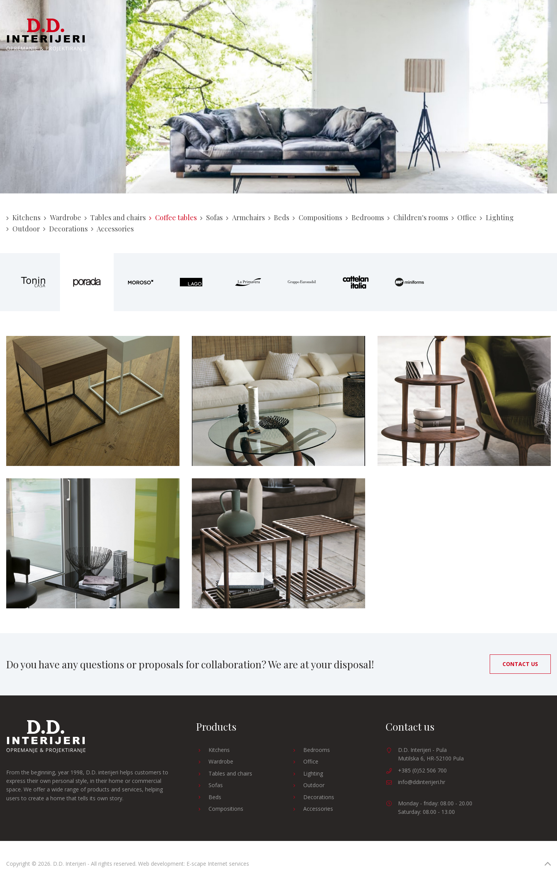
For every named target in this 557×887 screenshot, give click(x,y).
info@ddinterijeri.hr (421, 782)
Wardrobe (62, 217)
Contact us (520, 664)
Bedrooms (364, 217)
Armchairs (245, 217)
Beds (279, 217)
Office (464, 217)
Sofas (211, 217)
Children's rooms (417, 217)
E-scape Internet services (217, 863)
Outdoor (23, 228)
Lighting (497, 217)
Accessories (112, 228)
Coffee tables (173, 217)
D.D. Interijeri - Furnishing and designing (45, 35)
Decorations (65, 228)
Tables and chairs (115, 217)
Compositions (317, 217)
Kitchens (23, 217)
